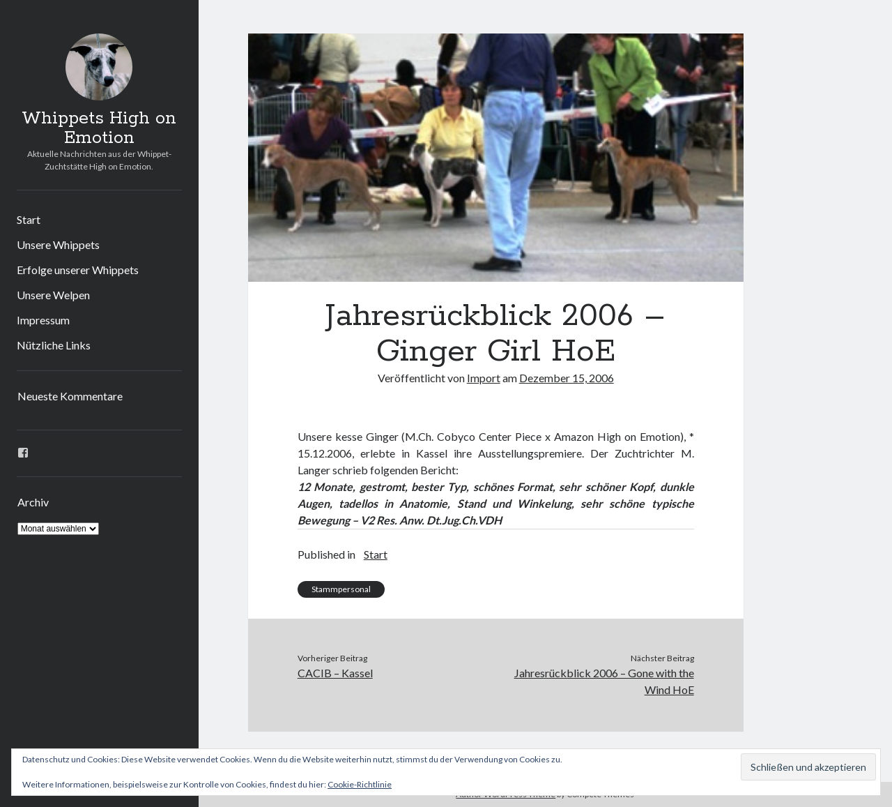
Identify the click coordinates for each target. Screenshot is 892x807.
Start (28, 219)
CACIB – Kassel (335, 672)
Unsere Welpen (53, 294)
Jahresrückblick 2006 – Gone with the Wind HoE (604, 681)
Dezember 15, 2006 (566, 377)
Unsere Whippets (58, 244)
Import (483, 377)
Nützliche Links (54, 345)
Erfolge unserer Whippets (78, 269)
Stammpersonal (341, 589)
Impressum (43, 319)
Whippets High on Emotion (99, 128)
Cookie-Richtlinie (360, 784)
